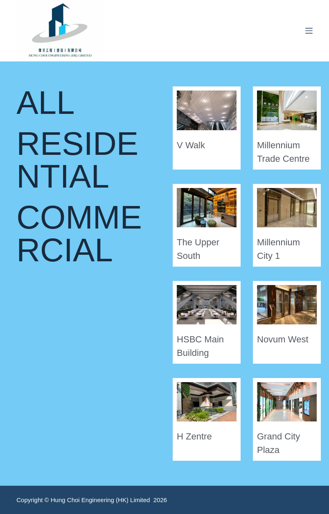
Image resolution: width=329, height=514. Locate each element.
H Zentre (194, 436)
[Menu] (309, 30)
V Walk (191, 145)
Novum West (283, 339)
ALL (45, 102)
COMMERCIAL (79, 233)
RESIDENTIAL (77, 160)
